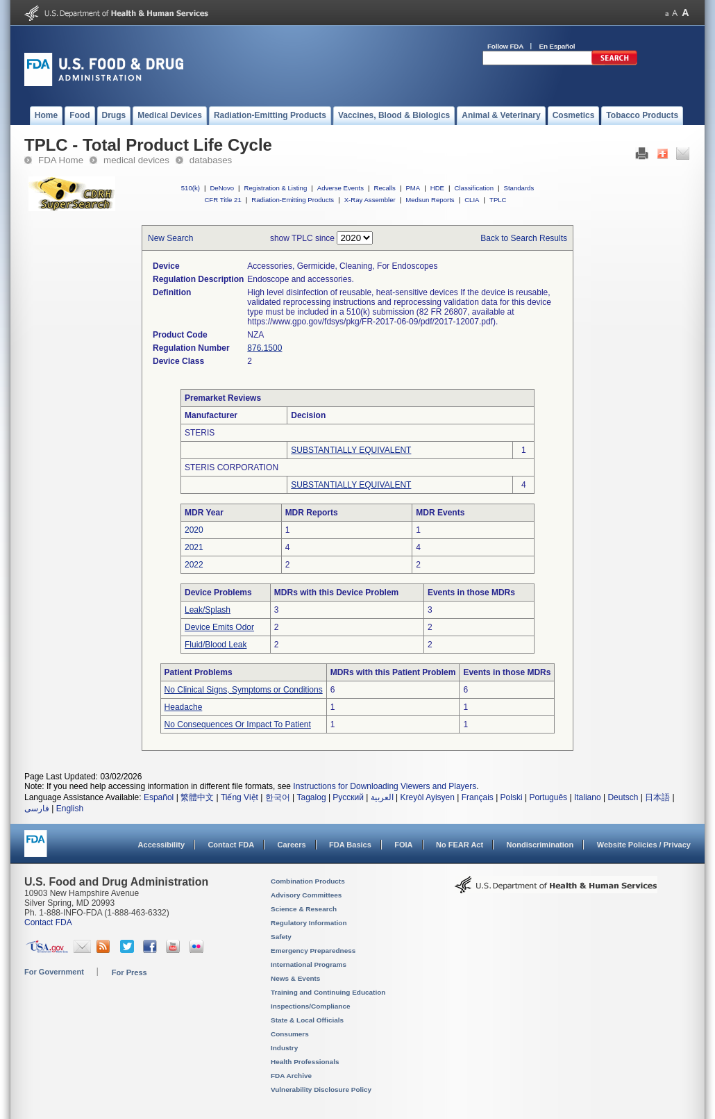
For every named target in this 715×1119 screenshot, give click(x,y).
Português (548, 797)
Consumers (290, 1034)
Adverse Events (340, 188)
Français (478, 797)
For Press (129, 972)
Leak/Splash (207, 610)
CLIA (471, 200)
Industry (284, 1048)
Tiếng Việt (239, 797)
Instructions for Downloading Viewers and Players (384, 786)
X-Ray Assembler (370, 200)
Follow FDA (505, 46)
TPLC (498, 200)
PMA (412, 188)
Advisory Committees (306, 895)
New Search (170, 238)
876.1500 (264, 348)
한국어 (277, 797)
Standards (519, 188)
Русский (348, 797)
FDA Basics (350, 844)
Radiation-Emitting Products (292, 200)
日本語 (657, 797)
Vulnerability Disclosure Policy (321, 1089)
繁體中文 (197, 797)
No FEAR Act (459, 844)
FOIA (403, 844)
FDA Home (60, 160)
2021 (194, 547)
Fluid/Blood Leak (215, 644)
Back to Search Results (523, 238)
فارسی (36, 808)
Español (159, 797)
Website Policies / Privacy (644, 844)
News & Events (295, 978)
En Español (557, 46)
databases (211, 160)
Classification (474, 188)
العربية (382, 797)
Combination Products (308, 881)
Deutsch (622, 797)
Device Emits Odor (219, 627)
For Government (54, 972)
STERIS (199, 433)
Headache (184, 707)
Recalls (384, 188)
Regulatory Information (309, 923)
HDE (437, 188)
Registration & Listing (276, 188)
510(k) (190, 188)
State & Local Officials (307, 1020)
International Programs (308, 964)
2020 (194, 530)
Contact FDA (231, 844)
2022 (194, 565)
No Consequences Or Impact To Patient (238, 724)
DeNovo (222, 188)
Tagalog (311, 797)
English (69, 808)
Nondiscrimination (540, 844)
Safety (281, 936)
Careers (292, 844)
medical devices (136, 160)
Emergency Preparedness (313, 950)
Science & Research (304, 909)
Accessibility (161, 844)
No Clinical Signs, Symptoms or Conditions (244, 690)
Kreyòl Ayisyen (427, 797)
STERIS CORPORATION (231, 467)
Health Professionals (305, 1062)
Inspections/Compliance (311, 1006)
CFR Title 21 (222, 200)
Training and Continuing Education (328, 992)
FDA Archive (291, 1075)
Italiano (587, 797)
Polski (511, 797)
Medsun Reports (429, 200)
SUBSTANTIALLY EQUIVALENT (351, 450)
